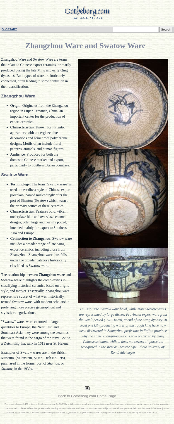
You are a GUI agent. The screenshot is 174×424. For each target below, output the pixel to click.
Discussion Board (12, 413)
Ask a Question (69, 413)
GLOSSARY (9, 29)
